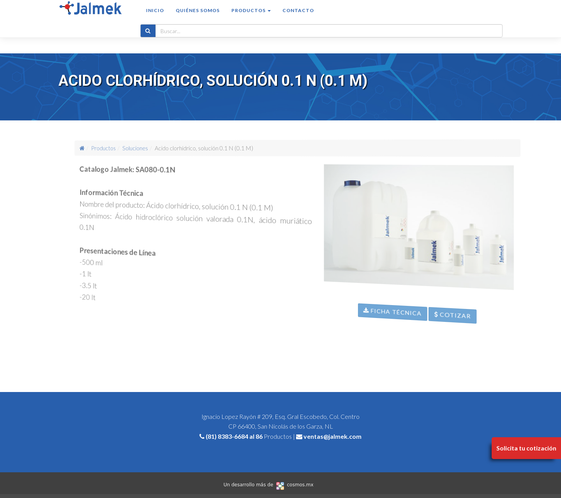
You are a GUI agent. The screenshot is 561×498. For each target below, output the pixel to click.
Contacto (298, 18)
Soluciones (149, 148)
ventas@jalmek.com (332, 436)
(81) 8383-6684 (227, 436)
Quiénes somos (198, 18)
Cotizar (473, 337)
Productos (124, 148)
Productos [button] (251, 18)
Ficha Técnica (400, 326)
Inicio (155, 18)
